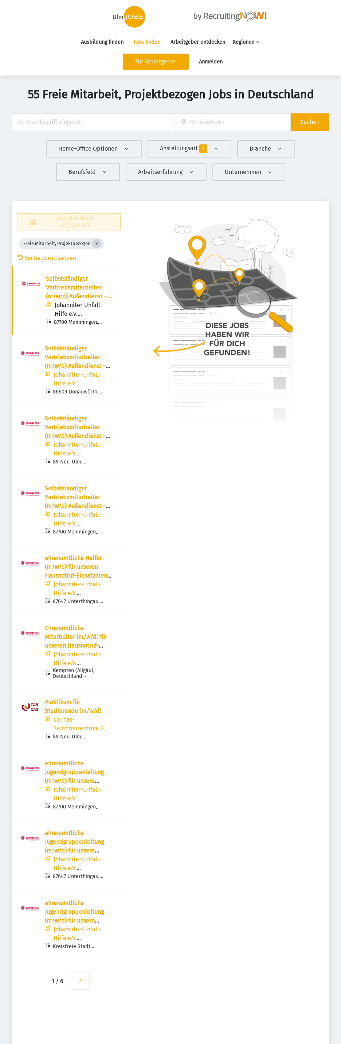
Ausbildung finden (102, 42)
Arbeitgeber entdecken (197, 42)
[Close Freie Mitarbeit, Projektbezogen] (96, 243)
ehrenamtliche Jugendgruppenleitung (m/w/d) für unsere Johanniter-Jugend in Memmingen (74, 781)
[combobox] (93, 122)
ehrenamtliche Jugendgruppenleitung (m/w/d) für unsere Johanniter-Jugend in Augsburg (74, 921)
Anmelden (211, 62)
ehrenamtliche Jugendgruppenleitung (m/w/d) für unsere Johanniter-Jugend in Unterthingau (74, 851)
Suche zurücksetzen (46, 258)
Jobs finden (147, 42)
